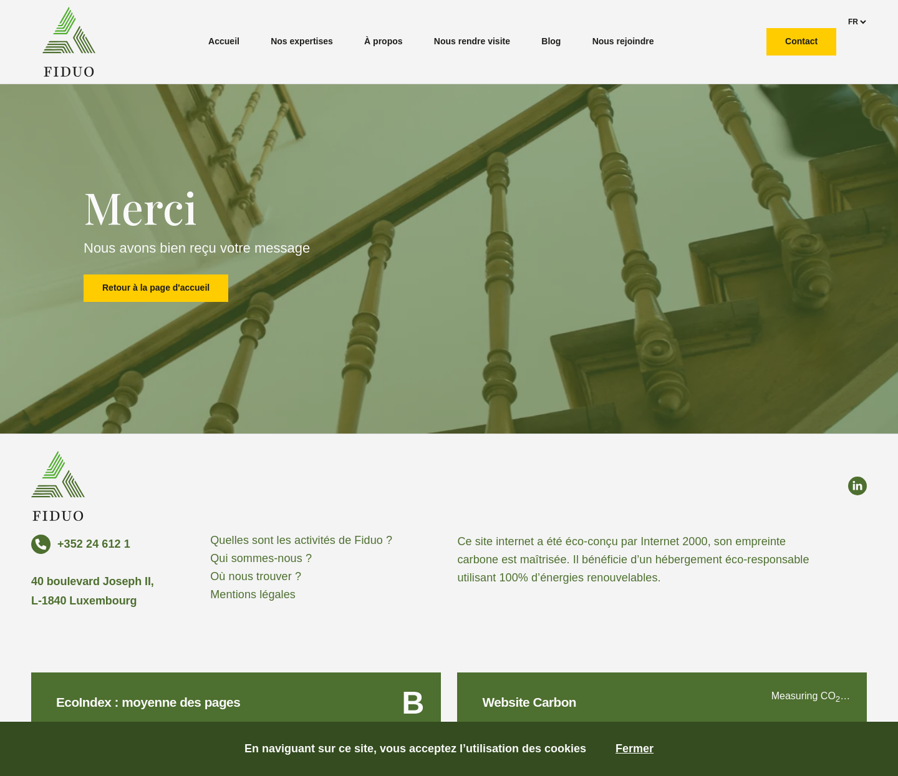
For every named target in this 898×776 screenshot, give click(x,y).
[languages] (856, 22)
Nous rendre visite (472, 41)
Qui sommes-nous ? (261, 558)
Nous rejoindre (623, 41)
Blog (551, 41)
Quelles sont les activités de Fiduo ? (301, 540)
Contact (801, 41)
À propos (383, 41)
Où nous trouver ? (255, 576)
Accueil (223, 41)
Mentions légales (253, 594)
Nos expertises (302, 41)
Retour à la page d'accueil (156, 288)
